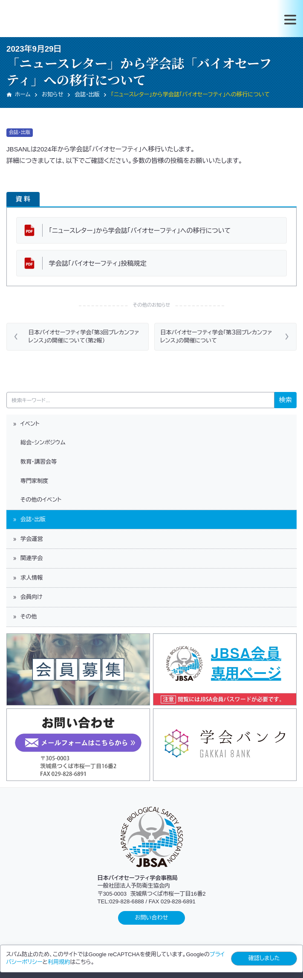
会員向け (27, 597)
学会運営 (27, 539)
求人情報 (27, 578)
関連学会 (27, 558)
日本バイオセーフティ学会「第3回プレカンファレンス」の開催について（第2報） (84, 336)
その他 (24, 616)
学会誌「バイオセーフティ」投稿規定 (98, 263)
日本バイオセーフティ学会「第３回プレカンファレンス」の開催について (216, 336)
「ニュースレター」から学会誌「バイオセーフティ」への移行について (140, 230)
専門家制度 (30, 481)
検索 (285, 399)
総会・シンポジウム (38, 442)
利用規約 (59, 962)
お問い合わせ (151, 917)
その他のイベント (36, 499)
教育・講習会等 (34, 462)
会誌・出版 (29, 519)
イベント (26, 424)
